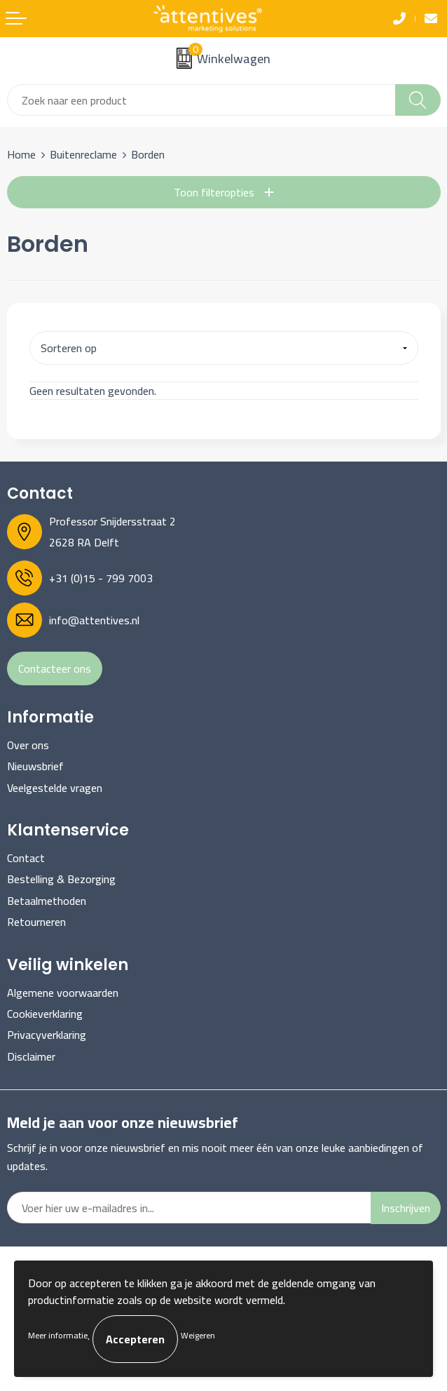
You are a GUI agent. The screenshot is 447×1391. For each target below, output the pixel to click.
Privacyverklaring (46, 1034)
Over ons (28, 744)
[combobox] (201, 100)
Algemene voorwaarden (62, 992)
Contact (26, 857)
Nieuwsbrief (35, 766)
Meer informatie (58, 1335)
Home (21, 154)
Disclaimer (31, 1056)
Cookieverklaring (45, 1013)
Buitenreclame (83, 154)
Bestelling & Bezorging (61, 878)
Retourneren (36, 921)
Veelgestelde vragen (54, 787)
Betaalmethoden (46, 900)
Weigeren (198, 1335)
